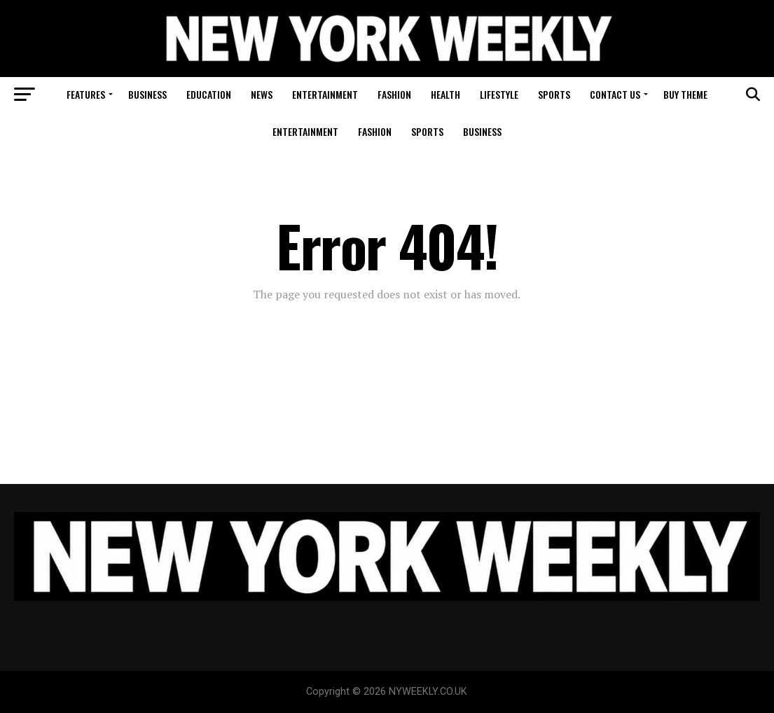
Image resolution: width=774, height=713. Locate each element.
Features (86, 94)
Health (445, 94)
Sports (554, 94)
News (261, 94)
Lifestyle (499, 94)
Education (208, 94)
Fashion (394, 94)
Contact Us (615, 94)
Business (147, 94)
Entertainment (325, 94)
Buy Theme (685, 94)
